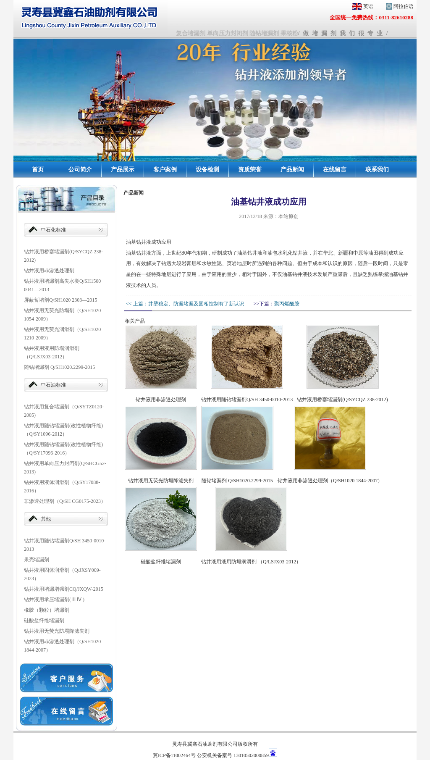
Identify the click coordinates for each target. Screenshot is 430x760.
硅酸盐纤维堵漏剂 (44, 620)
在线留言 (334, 169)
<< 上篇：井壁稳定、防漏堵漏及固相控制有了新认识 (185, 304)
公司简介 (80, 169)
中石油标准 (53, 385)
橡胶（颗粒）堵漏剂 (46, 610)
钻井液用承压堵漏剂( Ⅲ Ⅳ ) (54, 599)
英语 (361, 6)
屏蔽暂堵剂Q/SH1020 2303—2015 (60, 300)
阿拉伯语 (398, 6)
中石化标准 (53, 230)
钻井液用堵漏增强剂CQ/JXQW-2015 (63, 589)
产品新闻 (292, 169)
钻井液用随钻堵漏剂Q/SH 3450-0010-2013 (247, 399)
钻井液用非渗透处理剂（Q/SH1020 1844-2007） (330, 481)
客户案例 (165, 169)
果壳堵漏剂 (36, 560)
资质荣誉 (250, 169)
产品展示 (122, 169)
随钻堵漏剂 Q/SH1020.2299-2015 (59, 367)
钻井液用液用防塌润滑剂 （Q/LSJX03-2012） (251, 562)
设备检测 (207, 169)
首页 (38, 169)
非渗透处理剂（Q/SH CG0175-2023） (65, 501)
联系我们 (377, 169)
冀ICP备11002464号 (174, 755)
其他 (46, 519)
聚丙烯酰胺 (286, 304)
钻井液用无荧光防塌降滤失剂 (56, 631)
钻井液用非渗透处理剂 (49, 270)
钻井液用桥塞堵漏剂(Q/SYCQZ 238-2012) (342, 399)
